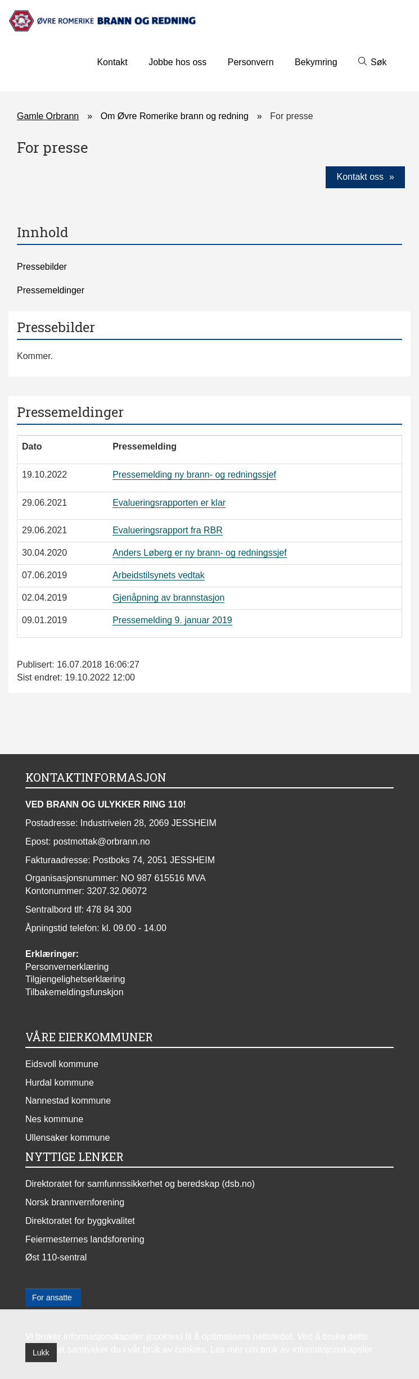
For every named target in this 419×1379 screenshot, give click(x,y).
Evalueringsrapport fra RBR (167, 530)
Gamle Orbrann (48, 116)
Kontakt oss (360, 177)
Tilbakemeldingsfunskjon (74, 992)
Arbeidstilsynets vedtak (158, 575)
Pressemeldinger (50, 290)
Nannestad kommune (68, 1100)
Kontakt (112, 62)
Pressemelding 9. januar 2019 (172, 620)
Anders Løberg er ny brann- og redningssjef (199, 552)
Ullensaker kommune (67, 1137)
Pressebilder (42, 266)
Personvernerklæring (67, 967)
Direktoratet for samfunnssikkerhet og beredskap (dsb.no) (140, 1184)
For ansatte (53, 1297)
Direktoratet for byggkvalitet (80, 1221)
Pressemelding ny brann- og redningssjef (194, 474)
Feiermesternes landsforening (85, 1239)
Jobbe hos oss (177, 62)
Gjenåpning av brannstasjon (168, 597)
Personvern (251, 62)
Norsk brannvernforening (74, 1202)
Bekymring (316, 62)
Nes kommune (54, 1119)
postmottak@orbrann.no (101, 841)
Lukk (41, 1352)
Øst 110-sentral (56, 1257)
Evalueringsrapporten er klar (169, 502)
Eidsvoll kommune (61, 1064)
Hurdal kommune (59, 1082)
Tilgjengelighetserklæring (75, 979)
